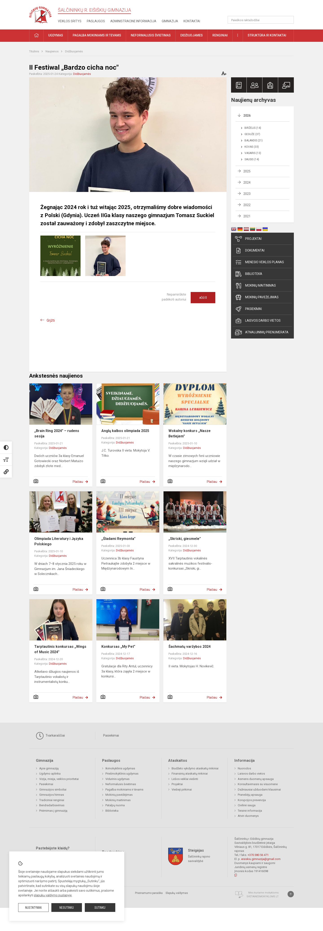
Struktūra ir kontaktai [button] (267, 35)
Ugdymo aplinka (50, 773)
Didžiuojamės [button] (191, 35)
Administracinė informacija (133, 21)
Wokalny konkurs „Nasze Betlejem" (189, 433)
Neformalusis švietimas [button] (151, 35)
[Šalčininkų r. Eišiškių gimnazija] (40, 14)
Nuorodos (244, 768)
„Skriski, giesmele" (184, 539)
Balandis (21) (253, 140)
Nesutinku (66, 907)
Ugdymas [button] (55, 35)
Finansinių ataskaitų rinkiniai (190, 773)
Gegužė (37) (252, 134)
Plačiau (78, 481)
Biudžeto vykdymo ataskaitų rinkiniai (195, 768)
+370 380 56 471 (258, 855)
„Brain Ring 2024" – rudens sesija (56, 433)
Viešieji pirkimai (182, 789)
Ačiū (203, 297)
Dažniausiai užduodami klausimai (259, 789)
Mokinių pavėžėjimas (257, 297)
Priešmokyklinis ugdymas (121, 773)
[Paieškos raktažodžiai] (261, 20)
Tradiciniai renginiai (51, 800)
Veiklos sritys (69, 21)
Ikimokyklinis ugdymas (120, 768)
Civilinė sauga (246, 805)
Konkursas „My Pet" (118, 646)
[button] (263, 9)
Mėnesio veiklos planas (259, 262)
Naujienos (52, 51)
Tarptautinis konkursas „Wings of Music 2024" (60, 649)
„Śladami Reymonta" (118, 539)
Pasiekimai (248, 309)
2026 (247, 115)
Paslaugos (96, 21)
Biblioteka (248, 274)
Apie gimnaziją (49, 768)
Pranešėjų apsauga (250, 794)
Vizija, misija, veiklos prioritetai (59, 779)
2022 (247, 205)
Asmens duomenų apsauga (256, 779)
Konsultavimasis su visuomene (258, 784)
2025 (247, 171)
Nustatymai (33, 907)
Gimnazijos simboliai (52, 789)
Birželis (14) (252, 127)
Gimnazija (170, 21)
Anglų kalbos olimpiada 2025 (125, 431)
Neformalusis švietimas (120, 784)
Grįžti (51, 320)
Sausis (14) (251, 159)
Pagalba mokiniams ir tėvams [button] (97, 35)
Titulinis (34, 51)
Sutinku (99, 907)
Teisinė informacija (250, 810)
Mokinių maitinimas (255, 285)
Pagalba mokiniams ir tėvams (124, 789)
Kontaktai (191, 21)
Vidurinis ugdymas (117, 779)
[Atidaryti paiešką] (288, 19)
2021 (247, 216)
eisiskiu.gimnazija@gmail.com (261, 859)
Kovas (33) (251, 146)
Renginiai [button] (220, 35)
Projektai (248, 239)
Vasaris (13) (252, 153)
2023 (247, 194)
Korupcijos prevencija (252, 800)
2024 (247, 182)
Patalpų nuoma (115, 805)
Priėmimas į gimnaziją (53, 810)
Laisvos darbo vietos (258, 320)
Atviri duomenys (248, 815)
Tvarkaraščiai (50, 735)
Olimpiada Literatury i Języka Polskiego (58, 541)
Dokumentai (249, 250)
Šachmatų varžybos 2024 (189, 646)
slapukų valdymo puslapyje (53, 895)
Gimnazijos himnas (51, 794)
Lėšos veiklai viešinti (185, 779)
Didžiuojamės (74, 51)
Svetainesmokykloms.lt (263, 896)
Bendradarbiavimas (51, 805)
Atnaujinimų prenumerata (261, 332)
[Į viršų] (291, 894)
